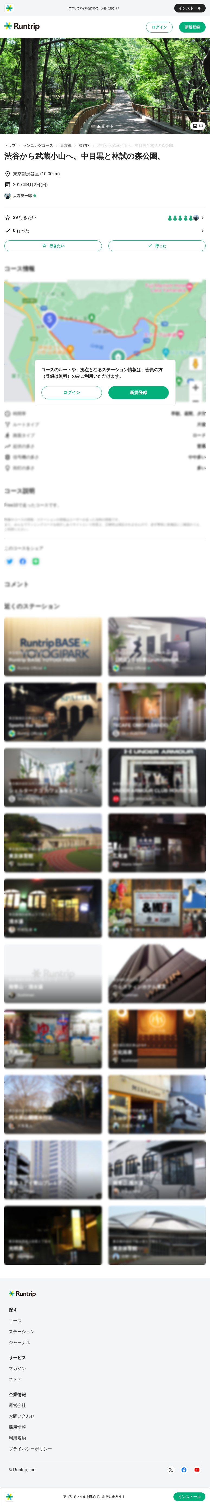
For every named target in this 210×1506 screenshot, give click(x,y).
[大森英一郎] (20, 195)
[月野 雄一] (126, 1256)
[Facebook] (184, 1470)
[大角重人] (21, 1126)
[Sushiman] (21, 864)
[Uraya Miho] (127, 1191)
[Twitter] (171, 1470)
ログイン (159, 27)
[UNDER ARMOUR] (133, 799)
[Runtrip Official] (28, 668)
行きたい (53, 245)
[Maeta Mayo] (127, 864)
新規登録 (192, 27)
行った (156, 245)
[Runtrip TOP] (22, 26)
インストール (190, 8)
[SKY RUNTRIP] (130, 733)
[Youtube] (197, 1470)
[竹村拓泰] (23, 929)
